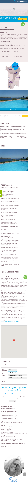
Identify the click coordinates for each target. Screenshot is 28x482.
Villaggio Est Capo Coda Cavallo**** (12, 18)
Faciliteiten (2, 115)
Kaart (20, 115)
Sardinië (5, 17)
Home (1, 17)
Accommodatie (11, 115)
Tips (16, 115)
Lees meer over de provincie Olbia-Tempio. (10, 321)
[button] (14, 340)
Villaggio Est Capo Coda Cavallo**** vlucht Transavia (14, 364)
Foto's (6, 115)
